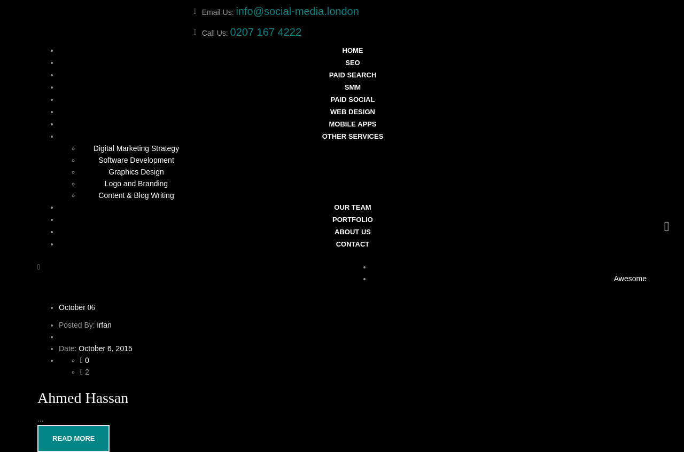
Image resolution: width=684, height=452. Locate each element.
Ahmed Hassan (82, 398)
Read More (73, 438)
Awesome (630, 278)
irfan (104, 325)
